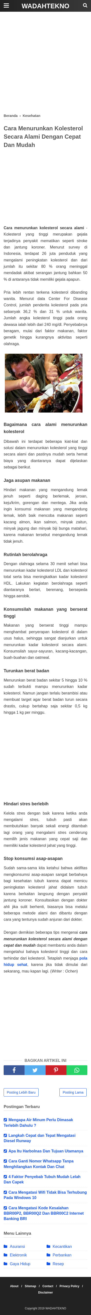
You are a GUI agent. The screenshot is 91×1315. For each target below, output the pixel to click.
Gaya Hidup (20, 1264)
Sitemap (31, 1286)
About (14, 1286)
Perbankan (62, 1255)
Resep (58, 1264)
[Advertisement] (45, 63)
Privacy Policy (70, 1286)
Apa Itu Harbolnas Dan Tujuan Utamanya (45, 1151)
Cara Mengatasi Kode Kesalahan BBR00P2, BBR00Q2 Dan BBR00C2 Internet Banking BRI (44, 1213)
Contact (48, 1286)
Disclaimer (45, 1292)
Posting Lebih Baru (21, 1092)
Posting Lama (73, 1092)
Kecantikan (62, 1246)
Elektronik (18, 1255)
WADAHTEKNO (45, 6)
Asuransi (17, 1246)
